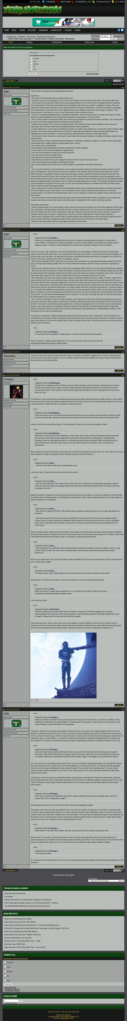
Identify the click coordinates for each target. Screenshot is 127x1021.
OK (33, 67)
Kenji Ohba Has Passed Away (14, 893)
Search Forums (10, 996)
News (14, 30)
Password (95, 39)
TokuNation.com (11, 36)
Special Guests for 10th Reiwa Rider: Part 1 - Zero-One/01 (24, 947)
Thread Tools (117, 84)
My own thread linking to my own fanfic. (18, 938)
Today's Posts (89, 42)
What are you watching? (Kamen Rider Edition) (20, 931)
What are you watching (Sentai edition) (18, 919)
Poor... (34, 69)
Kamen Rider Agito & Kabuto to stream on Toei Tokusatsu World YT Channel (31, 903)
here (119, 108)
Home (7, 30)
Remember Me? (117, 36)
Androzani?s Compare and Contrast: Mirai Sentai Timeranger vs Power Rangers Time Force (36, 928)
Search (115, 42)
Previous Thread (59, 875)
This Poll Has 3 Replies (12, 990)
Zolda (6, 91)
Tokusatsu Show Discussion (46, 36)
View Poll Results (92, 74)
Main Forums (31, 36)
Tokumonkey (9, 356)
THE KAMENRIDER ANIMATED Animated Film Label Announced (27, 906)
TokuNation (21, 36)
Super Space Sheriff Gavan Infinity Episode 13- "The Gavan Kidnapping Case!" (32, 925)
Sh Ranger (9, 379)
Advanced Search (11, 1003)
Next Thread (69, 875)
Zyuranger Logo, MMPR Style (14, 944)
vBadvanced (65, 1018)
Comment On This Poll (12, 989)
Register (30, 42)
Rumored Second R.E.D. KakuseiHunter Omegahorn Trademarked (27, 900)
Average (34, 64)
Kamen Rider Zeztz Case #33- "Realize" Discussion (22, 935)
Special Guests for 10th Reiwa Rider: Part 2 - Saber (22, 941)
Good (34, 61)
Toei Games (8, 897)
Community (57, 42)
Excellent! (35, 58)
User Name (95, 36)
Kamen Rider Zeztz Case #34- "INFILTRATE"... (20, 922)
